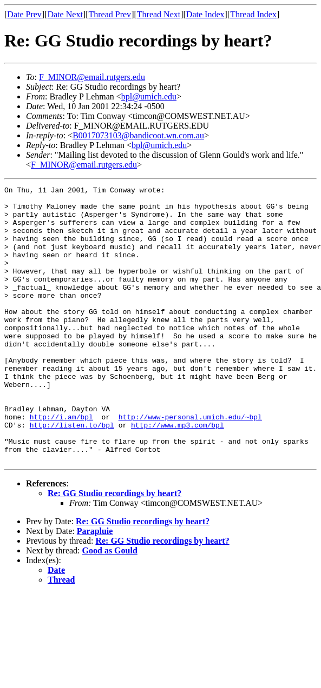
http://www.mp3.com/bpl (177, 473)
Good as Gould (109, 605)
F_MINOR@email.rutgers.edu (92, 77)
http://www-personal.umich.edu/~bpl (190, 464)
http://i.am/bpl (61, 464)
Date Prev (24, 14)
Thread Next (158, 14)
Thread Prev (109, 14)
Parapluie (95, 586)
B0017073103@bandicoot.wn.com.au (138, 135)
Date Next (65, 14)
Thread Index (253, 14)
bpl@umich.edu (148, 96)
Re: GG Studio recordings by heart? (114, 548)
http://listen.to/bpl (72, 473)
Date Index (205, 14)
